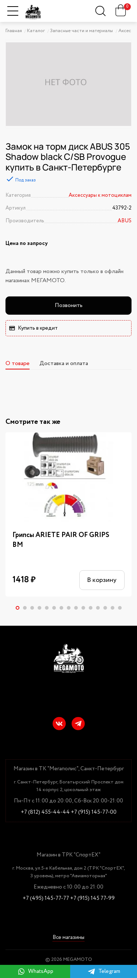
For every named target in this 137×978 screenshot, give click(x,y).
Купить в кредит (33, 328)
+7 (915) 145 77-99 (92, 898)
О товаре (17, 363)
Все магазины (68, 938)
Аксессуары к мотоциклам (100, 195)
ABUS (125, 221)
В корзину (102, 580)
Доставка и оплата (63, 363)
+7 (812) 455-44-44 (45, 812)
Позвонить (69, 305)
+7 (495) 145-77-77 (46, 898)
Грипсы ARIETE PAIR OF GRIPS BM (60, 540)
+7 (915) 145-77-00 (94, 812)
